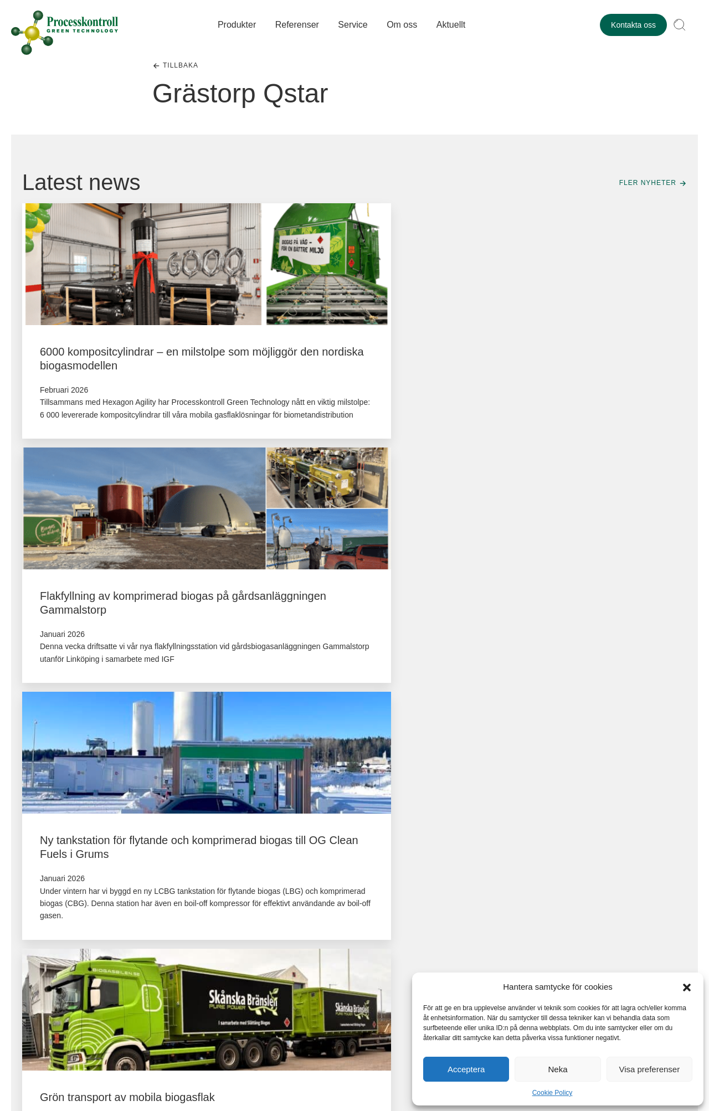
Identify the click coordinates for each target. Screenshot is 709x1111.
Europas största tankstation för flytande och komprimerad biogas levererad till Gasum (573, 661)
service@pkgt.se (185, 970)
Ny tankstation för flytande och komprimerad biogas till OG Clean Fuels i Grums (575, 365)
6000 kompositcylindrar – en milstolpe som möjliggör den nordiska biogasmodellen (109, 365)
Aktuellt (452, 25)
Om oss (404, 25)
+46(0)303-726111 (458, 957)
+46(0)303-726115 (323, 957)
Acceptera (466, 1069)
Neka (557, 1069)
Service (354, 25)
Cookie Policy (552, 1093)
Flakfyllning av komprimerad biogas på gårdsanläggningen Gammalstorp (352, 365)
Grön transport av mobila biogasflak (127, 647)
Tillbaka (180, 65)
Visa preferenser (649, 1069)
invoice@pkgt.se (589, 970)
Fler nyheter (647, 183)
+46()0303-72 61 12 (191, 957)
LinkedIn (43, 904)
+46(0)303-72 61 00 (56, 870)
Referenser (299, 25)
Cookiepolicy (198, 1044)
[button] (686, 986)
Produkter (238, 25)
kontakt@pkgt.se (63, 886)
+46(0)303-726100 (593, 957)
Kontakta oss (633, 26)
